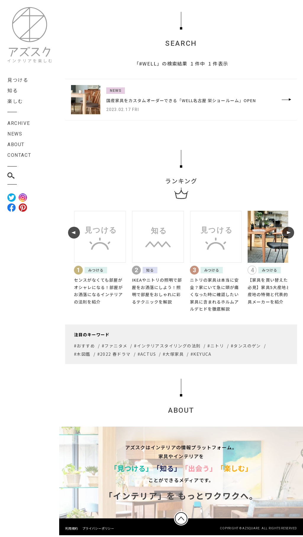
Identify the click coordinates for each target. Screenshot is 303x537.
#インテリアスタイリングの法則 (167, 346)
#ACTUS (147, 354)
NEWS (14, 134)
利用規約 (71, 530)
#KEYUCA (201, 354)
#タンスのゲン (246, 346)
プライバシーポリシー (98, 530)
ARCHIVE (18, 123)
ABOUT (16, 144)
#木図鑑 (82, 354)
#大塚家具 (173, 354)
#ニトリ (215, 346)
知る (12, 90)
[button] (74, 233)
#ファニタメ (114, 346)
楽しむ (15, 101)
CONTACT (19, 155)
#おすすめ (84, 346)
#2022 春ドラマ (114, 354)
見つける (17, 79)
